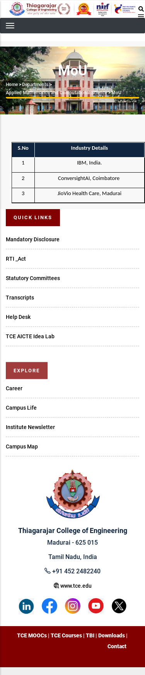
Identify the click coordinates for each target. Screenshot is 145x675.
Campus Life (21, 408)
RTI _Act (16, 259)
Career (14, 388)
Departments (35, 84)
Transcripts (20, 297)
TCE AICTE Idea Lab (30, 336)
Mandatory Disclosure (33, 239)
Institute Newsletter (30, 427)
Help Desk (18, 317)
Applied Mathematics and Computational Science (56, 92)
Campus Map (22, 446)
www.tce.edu (73, 586)
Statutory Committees (33, 278)
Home (12, 84)
